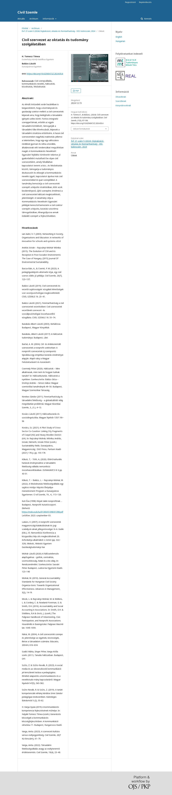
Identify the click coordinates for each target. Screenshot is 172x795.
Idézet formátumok (81, 128)
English (119, 36)
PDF (77, 90)
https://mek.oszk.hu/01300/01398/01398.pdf (42, 511)
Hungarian (120, 41)
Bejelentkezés (145, 2)
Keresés (148, 18)
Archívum (33, 18)
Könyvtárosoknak (123, 105)
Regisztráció (130, 2)
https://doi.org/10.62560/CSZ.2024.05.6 (45, 73)
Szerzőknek (121, 101)
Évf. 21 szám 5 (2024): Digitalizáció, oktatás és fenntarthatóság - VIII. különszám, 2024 (58, 31)
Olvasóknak (121, 96)
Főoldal (25, 28)
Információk (49, 18)
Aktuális (21, 18)
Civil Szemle (28, 12)
